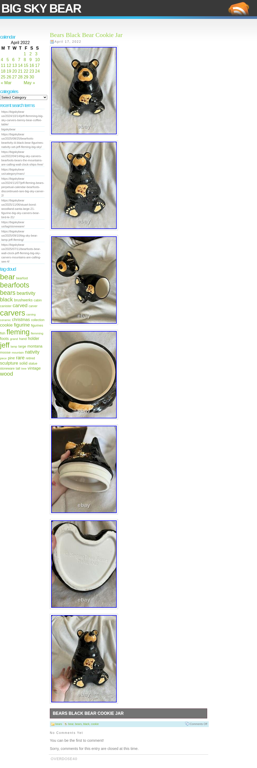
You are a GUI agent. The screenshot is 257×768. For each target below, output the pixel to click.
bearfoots (14, 285)
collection (37, 320)
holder (33, 338)
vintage (34, 368)
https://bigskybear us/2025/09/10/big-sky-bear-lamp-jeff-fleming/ (19, 235)
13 (14, 65)
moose (5, 352)
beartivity (26, 293)
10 (37, 59)
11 (3, 65)
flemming (37, 333)
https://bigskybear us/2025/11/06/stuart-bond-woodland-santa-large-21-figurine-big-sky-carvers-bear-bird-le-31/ (20, 209)
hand (23, 339)
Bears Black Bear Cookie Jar (86, 34)
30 (31, 77)
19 (9, 71)
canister (6, 306)
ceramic (5, 320)
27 (14, 77)
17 (37, 65)
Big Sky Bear (41, 8)
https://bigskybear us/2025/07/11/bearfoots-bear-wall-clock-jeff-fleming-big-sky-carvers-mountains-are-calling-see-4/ (21, 253)
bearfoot (22, 278)
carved (20, 305)
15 (26, 65)
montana (34, 346)
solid (23, 363)
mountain (18, 352)
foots (4, 338)
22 (26, 71)
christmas (21, 319)
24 (37, 71)
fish (2, 333)
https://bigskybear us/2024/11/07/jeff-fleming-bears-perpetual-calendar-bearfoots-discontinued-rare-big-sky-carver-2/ (22, 187)
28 (20, 77)
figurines (37, 325)
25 (3, 77)
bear (7, 277)
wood (6, 374)
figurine (22, 325)
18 (3, 71)
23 (31, 71)
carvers (12, 312)
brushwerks (23, 300)
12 (9, 65)
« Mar (6, 83)
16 (31, 65)
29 (26, 77)
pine (11, 358)
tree (23, 368)
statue (33, 363)
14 (20, 65)
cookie (6, 325)
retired (30, 358)
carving (31, 314)
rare (20, 357)
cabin (38, 300)
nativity (32, 352)
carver (33, 306)
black (6, 299)
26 (9, 77)
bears (7, 292)
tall (18, 368)
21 (20, 71)
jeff (4, 345)
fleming (18, 332)
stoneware (7, 368)
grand (14, 339)
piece (3, 358)
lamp (13, 346)
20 (14, 71)
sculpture (9, 363)
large (22, 346)
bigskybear (8, 129)
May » (29, 83)
